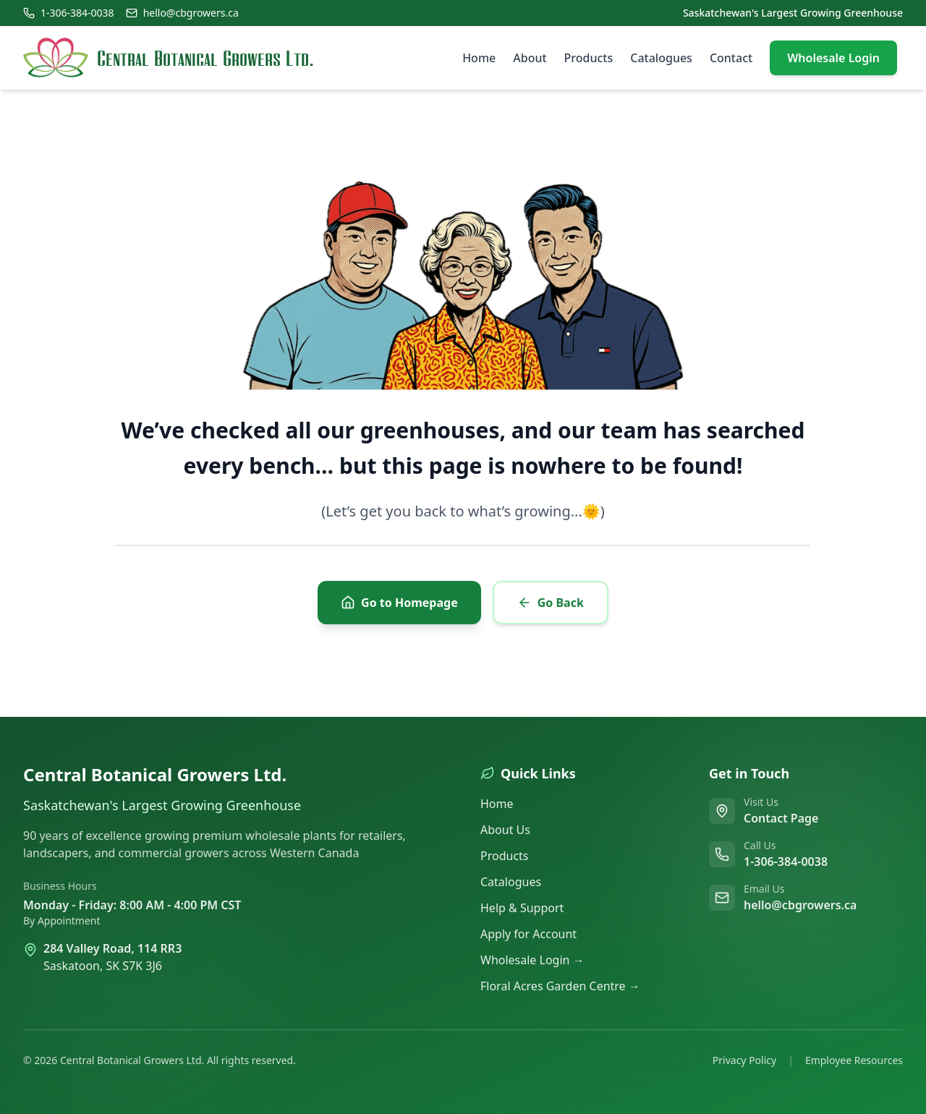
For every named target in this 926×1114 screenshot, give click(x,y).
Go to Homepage (399, 603)
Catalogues (661, 58)
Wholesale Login (833, 58)
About (529, 58)
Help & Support (522, 908)
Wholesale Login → (532, 960)
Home (479, 58)
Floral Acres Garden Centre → (560, 986)
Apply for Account (528, 934)
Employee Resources (854, 1060)
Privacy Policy (744, 1060)
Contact (731, 58)
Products (588, 58)
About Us (505, 830)
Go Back (550, 603)
